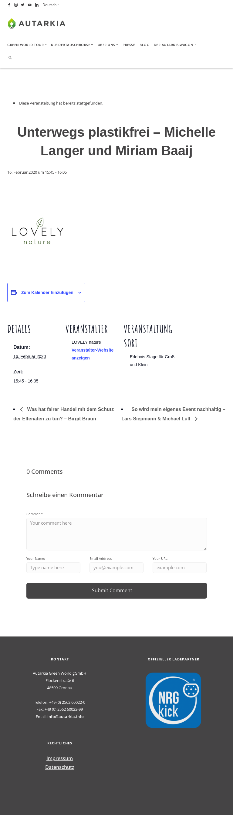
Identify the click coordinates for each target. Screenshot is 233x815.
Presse (129, 44)
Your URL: (160, 558)
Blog (144, 44)
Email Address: (101, 558)
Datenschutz (59, 767)
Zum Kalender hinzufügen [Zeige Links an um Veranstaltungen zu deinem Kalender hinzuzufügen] (47, 292)
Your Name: (35, 558)
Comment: (34, 514)
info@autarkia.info (65, 716)
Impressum (59, 758)
